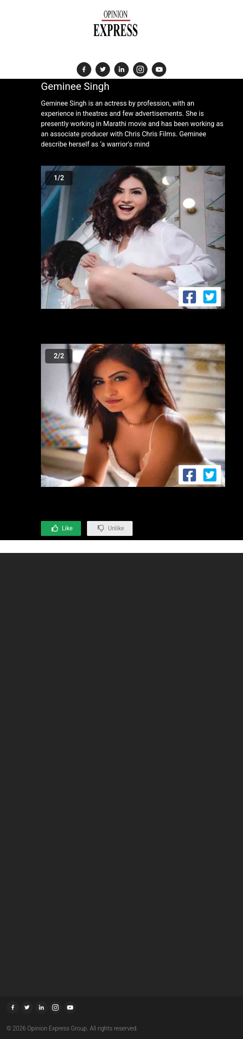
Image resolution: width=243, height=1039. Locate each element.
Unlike (116, 528)
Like (67, 528)
